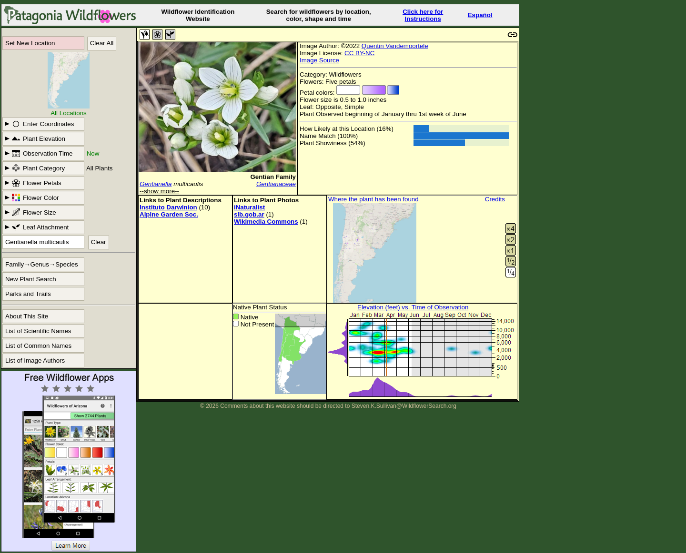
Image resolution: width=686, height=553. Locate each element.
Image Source (319, 60)
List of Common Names (38, 345)
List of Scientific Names (38, 331)
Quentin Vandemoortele (395, 45)
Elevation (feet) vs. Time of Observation (412, 307)
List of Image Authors (35, 360)
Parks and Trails (28, 293)
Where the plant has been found (373, 199)
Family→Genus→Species (41, 264)
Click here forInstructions (423, 15)
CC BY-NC (359, 53)
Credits (495, 199)
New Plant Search (30, 279)
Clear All (102, 43)
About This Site (26, 316)
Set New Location (30, 43)
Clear (98, 242)
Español (480, 15)
